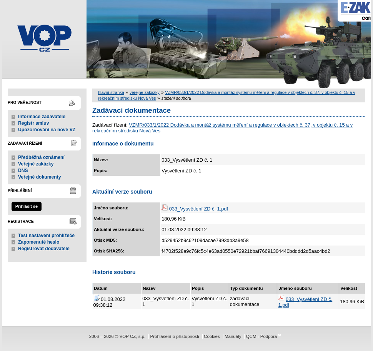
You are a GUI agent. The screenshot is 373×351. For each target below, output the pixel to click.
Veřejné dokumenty (39, 177)
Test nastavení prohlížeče (46, 235)
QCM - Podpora (261, 336)
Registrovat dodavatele (44, 248)
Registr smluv (33, 123)
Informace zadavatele (41, 116)
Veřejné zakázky (36, 164)
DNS (23, 170)
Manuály (233, 336)
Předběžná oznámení (41, 157)
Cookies (212, 336)
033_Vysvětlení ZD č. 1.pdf (198, 209)
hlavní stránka (111, 92)
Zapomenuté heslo (38, 242)
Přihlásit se (26, 206)
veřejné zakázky (145, 92)
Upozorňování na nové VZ (46, 129)
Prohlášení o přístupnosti (174, 336)
